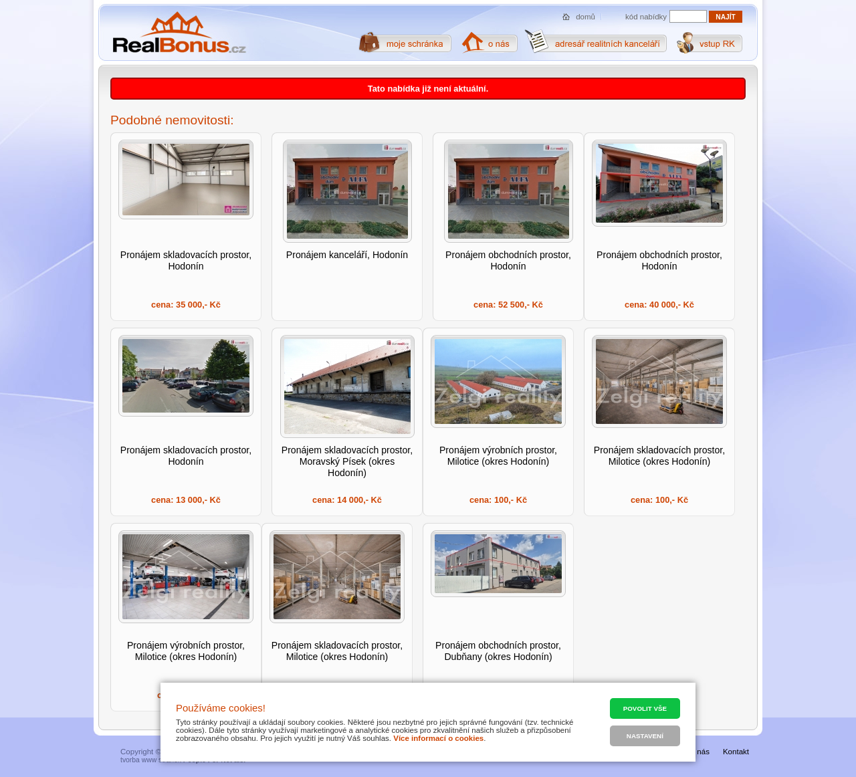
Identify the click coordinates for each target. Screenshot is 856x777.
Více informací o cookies (438, 738)
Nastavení (645, 736)
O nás (699, 752)
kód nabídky (646, 17)
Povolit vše (645, 708)
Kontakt (736, 752)
